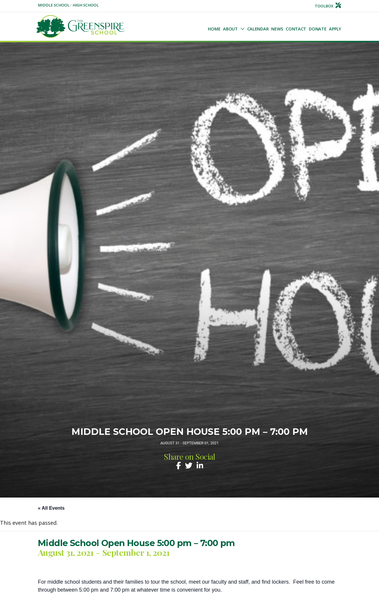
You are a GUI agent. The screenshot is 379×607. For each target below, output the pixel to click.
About (230, 29)
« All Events (51, 508)
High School (86, 5)
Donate (317, 29)
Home (214, 29)
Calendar (258, 29)
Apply (335, 29)
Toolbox (328, 6)
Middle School (54, 5)
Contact (296, 29)
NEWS (277, 29)
